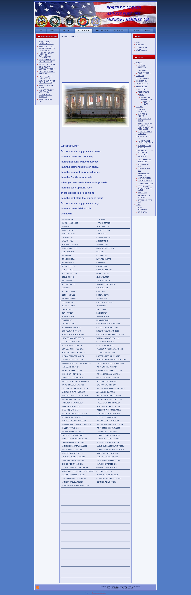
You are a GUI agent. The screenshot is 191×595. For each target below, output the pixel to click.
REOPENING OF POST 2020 (144, 196)
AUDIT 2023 (142, 89)
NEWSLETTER (141, 87)
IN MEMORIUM (69, 36)
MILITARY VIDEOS (144, 178)
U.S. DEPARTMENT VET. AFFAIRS (46, 91)
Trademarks (123, 586)
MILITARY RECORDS (47, 64)
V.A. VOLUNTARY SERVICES (45, 96)
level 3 (141, 95)
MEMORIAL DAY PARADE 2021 (144, 174)
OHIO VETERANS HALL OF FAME (45, 77)
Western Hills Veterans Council (147, 98)
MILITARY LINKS (142, 84)
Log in (138, 42)
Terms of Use (113, 586)
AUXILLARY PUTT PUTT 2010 (144, 147)
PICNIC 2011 (142, 193)
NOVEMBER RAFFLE (145, 183)
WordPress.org (141, 50)
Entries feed (140, 45)
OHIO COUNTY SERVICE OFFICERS (47, 68)
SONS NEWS (142, 212)
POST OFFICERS (144, 73)
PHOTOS (139, 107)
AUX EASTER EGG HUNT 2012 (145, 133)
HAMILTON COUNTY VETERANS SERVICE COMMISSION (47, 48)
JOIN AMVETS (143, 70)
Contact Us (104, 586)
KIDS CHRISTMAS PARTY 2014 (144, 160)
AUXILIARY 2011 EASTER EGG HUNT (145, 142)
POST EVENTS (143, 92)
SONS (138, 205)
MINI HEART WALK (145, 181)
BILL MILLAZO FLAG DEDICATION (145, 151)
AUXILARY (140, 76)
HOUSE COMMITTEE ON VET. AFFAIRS (47, 60)
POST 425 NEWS (146, 103)
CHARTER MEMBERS (142, 66)
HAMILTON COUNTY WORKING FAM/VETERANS (46, 55)
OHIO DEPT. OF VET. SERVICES (47, 72)
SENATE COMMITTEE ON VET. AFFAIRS (47, 82)
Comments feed (141, 47)
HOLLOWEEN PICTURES (143, 156)
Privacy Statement (134, 586)
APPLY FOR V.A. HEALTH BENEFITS (46, 43)
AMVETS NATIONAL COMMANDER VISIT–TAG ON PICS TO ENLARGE (145, 126)
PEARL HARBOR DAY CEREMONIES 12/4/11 (145, 188)
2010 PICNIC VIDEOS (142, 115)
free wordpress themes (99, 593)
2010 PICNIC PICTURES (142, 110)
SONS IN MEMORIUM (142, 208)
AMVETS (139, 63)
